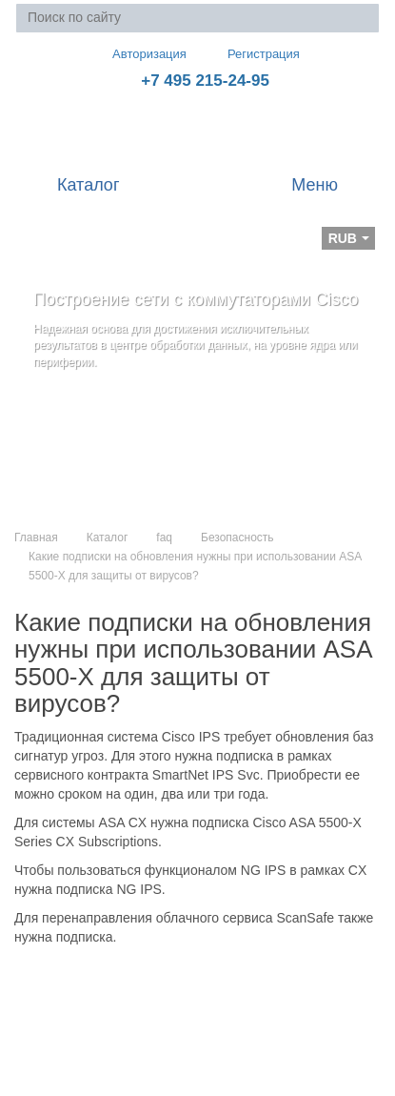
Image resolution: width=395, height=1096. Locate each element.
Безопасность (237, 537)
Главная (36, 537)
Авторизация (141, 53)
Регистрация (250, 54)
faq (164, 537)
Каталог (107, 537)
